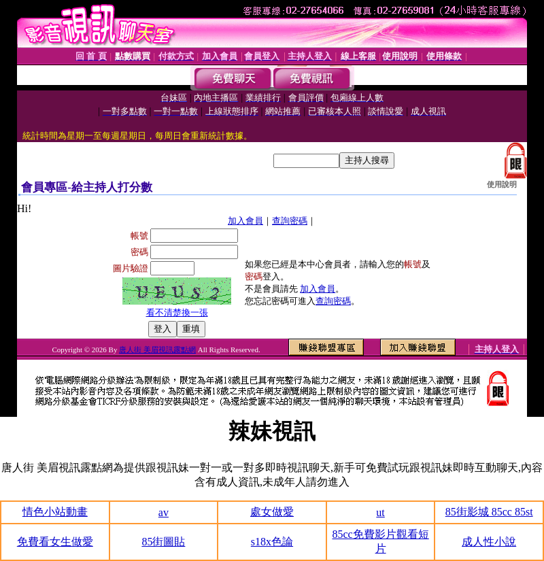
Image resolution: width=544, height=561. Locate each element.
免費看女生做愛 (55, 541)
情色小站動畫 (55, 511)
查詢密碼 (289, 221)
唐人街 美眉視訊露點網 (157, 349)
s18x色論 (272, 541)
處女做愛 (272, 511)
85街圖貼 (163, 541)
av (163, 512)
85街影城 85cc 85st (489, 511)
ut (380, 512)
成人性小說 (489, 541)
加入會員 (245, 221)
